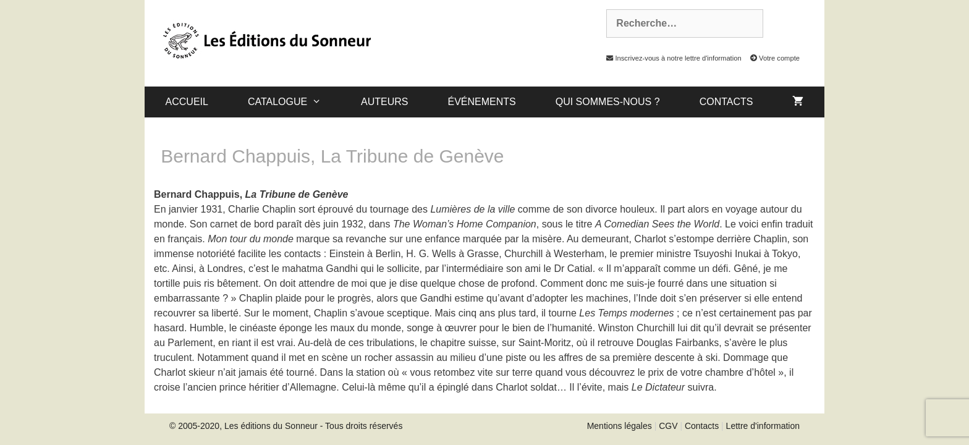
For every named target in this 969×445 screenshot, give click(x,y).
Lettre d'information (763, 426)
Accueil (187, 101)
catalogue (294, 102)
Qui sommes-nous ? (608, 101)
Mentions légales (619, 426)
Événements (481, 101)
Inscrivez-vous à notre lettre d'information (670, 58)
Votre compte (771, 58)
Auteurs (384, 101)
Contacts (726, 101)
